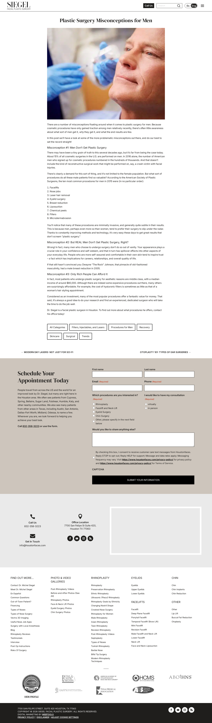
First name (97, 369)
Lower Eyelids (137, 593)
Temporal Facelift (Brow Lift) (144, 621)
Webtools (48, 714)
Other (174, 609)
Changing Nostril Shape (102, 605)
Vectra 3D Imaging (19, 617)
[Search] (167, 5)
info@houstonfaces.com (32, 545)
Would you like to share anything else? (114, 429)
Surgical (70, 336)
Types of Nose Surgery (21, 613)
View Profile (31, 696)
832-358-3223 (31, 426)
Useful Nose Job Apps (21, 622)
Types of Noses (18, 609)
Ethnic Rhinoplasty (100, 593)
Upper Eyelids (137, 589)
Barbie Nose (97, 650)
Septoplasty (96, 638)
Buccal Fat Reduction (182, 617)
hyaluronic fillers (113, 286)
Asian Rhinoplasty (99, 622)
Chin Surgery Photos (60, 612)
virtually (152, 404)
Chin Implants (178, 589)
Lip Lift (175, 613)
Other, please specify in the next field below (115, 421)
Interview (15, 642)
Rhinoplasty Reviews (20, 634)
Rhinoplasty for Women (102, 613)
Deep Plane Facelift (140, 613)
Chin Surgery (102, 416)
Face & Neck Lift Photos (62, 604)
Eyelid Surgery (103, 412)
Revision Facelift (139, 629)
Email (100, 382)
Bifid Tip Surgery (99, 654)
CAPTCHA (98, 469)
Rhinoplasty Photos (60, 600)
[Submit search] (178, 5)
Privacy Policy (26, 717)
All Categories (57, 327)
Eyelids (134, 585)
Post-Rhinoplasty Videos (63, 589)
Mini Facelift (137, 625)
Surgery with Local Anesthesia (25, 626)
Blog (13, 630)
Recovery (144, 327)
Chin (174, 585)
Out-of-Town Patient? (21, 601)
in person (153, 408)
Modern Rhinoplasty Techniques (100, 659)
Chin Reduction (179, 593)
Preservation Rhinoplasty (103, 589)
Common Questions (20, 597)
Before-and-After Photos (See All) (65, 594)
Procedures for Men (122, 327)
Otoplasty (176, 621)
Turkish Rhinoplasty (100, 646)
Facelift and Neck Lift (106, 408)
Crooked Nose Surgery (102, 609)
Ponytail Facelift (139, 617)
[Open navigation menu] (202, 5)
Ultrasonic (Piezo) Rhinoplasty (105, 597)
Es (188, 6)
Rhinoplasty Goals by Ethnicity (105, 601)
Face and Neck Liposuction (144, 646)
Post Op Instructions (20, 646)
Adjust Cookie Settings (65, 717)
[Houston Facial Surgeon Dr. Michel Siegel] (19, 5)
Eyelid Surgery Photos (61, 608)
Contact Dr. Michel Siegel (23, 585)
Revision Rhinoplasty (101, 630)
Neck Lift (135, 642)
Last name (149, 369)
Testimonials (16, 638)
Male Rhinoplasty (99, 617)
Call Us (149, 5)
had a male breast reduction (76, 268)
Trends (85, 336)
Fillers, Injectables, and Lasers (88, 327)
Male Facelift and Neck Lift (144, 633)
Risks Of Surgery (19, 650)
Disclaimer (43, 717)
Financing (15, 605)
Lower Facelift (138, 637)
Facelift (134, 609)
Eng (194, 5)
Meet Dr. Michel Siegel (21, 589)
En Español (16, 593)
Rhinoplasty (102, 404)
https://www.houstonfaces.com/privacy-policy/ (147, 459)
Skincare (54, 336)
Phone (152, 382)
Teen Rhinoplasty (99, 626)
